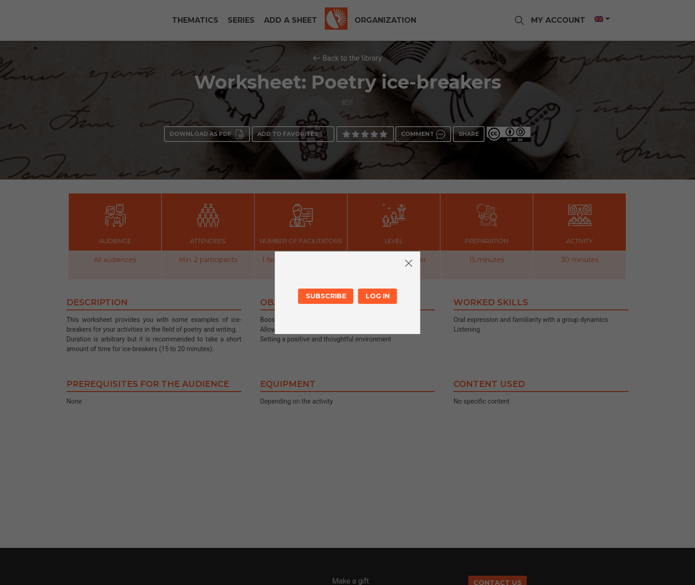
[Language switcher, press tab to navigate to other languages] (601, 19)
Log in (378, 296)
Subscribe (326, 296)
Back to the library (352, 58)
